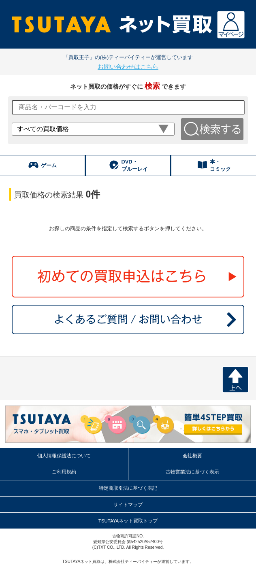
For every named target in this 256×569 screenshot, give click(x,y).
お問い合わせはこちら (128, 66)
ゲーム (42, 164)
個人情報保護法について (64, 455)
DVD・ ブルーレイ (128, 165)
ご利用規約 (64, 471)
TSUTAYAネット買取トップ (128, 520)
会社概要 (192, 455)
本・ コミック (214, 165)
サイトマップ (128, 504)
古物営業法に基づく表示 (192, 471)
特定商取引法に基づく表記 (128, 488)
